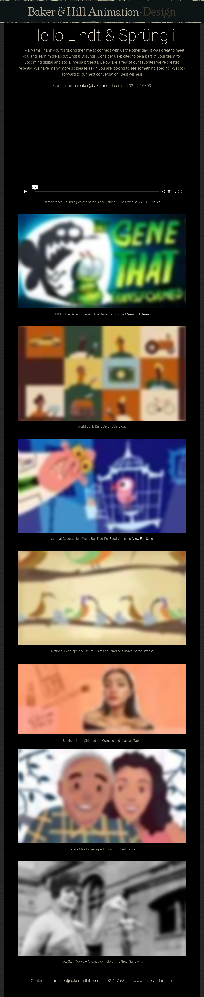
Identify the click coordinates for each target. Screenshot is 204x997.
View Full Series (149, 202)
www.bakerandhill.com (153, 980)
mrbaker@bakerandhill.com (98, 85)
